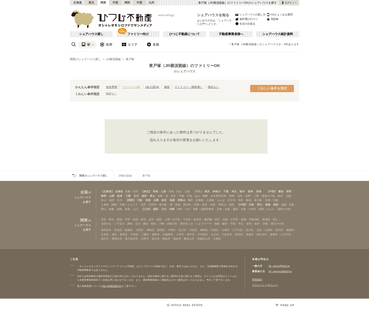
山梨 (111, 195)
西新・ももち (266, 209)
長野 (288, 191)
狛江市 (156, 238)
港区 (114, 234)
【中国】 (242, 204)
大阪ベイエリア (129, 204)
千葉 (226, 191)
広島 (251, 204)
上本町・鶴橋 (108, 204)
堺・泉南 (175, 204)
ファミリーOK (131, 86)
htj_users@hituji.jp (279, 266)
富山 (152, 195)
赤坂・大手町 (230, 219)
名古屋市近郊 (218, 195)
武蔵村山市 (203, 238)
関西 (127, 2)
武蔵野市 (168, 234)
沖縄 (171, 209)
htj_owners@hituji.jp (280, 271)
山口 (284, 204)
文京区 (105, 234)
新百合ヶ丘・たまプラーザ (195, 223)
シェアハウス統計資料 (277, 34)
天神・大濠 (223, 209)
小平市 (180, 234)
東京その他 (277, 223)
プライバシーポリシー (265, 285)
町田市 (239, 234)
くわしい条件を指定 (272, 88)
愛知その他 (268, 195)
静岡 (103, 195)
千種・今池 (185, 195)
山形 (163, 191)
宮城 (155, 191)
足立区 (182, 230)
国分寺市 (262, 234)
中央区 (134, 234)
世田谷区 (106, 230)
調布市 (156, 234)
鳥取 (275, 204)
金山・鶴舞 (201, 195)
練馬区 (204, 230)
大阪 (139, 200)
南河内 (187, 204)
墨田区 (124, 234)
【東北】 (146, 191)
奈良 (164, 200)
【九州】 (146, 209)
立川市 (215, 234)
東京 (207, 191)
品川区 (249, 230)
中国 (139, 2)
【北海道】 (107, 191)
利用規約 (257, 279)
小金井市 (227, 234)
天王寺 (231, 200)
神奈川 (217, 191)
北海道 (77, 2)
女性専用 (111, 86)
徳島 (267, 204)
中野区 (172, 230)
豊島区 (150, 230)
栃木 (242, 191)
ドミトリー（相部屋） (189, 86)
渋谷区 (193, 230)
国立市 (105, 238)
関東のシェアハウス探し (85, 59)
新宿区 (161, 230)
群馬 (250, 191)
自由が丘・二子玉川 (112, 223)
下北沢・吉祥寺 (192, 219)
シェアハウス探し (91, 34)
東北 (91, 2)
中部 (115, 2)
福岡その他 (283, 209)
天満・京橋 (271, 200)
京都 (147, 200)
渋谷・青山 (107, 219)
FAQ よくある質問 (279, 14)
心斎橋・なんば (215, 200)
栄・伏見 (170, 195)
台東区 (225, 230)
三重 (128, 195)
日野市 (145, 238)
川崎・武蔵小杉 (168, 223)
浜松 (240, 195)
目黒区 (215, 230)
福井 (144, 195)
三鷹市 (145, 234)
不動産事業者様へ (231, 34)
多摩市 (274, 234)
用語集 (272, 19)
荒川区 (279, 230)
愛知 (280, 191)
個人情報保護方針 (112, 286)
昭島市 (166, 238)
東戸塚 (130, 59)
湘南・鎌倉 (220, 223)
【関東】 (198, 191)
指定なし (213, 86)
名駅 (160, 195)
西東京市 (117, 238)
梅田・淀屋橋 (195, 200)
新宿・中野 (123, 219)
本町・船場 (244, 200)
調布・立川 (133, 223)
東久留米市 (131, 238)
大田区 (140, 230)
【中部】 (272, 191)
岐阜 (119, 195)
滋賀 (172, 200)
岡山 (259, 204)
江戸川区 (238, 230)
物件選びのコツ (246, 19)
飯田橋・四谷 (212, 219)
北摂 (143, 204)
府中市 (191, 234)
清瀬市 (249, 234)
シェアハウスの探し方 (250, 14)
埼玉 (234, 191)
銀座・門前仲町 (250, 219)
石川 (136, 195)
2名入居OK (152, 86)
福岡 (155, 209)
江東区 (269, 230)
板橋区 (129, 230)
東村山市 (189, 238)
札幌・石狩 (131, 191)
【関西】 (130, 200)
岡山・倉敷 (107, 209)
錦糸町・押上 (270, 219)
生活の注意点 (245, 23)
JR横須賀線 (113, 59)
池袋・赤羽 (139, 219)
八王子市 (286, 234)
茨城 (258, 191)
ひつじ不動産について (184, 34)
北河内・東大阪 (158, 204)
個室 (167, 86)
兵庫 (156, 200)
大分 (163, 209)
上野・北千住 (172, 219)
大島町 (217, 238)
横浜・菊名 (149, 223)
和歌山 (181, 200)
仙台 (179, 191)
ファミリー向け (138, 34)
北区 (259, 230)
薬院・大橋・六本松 (244, 209)
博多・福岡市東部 (203, 209)
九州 (151, 2)
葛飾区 (290, 230)
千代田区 (203, 234)
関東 (103, 2)
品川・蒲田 (155, 219)
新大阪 (258, 200)
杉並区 (118, 230)
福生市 (177, 238)
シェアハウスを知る (213, 15)
